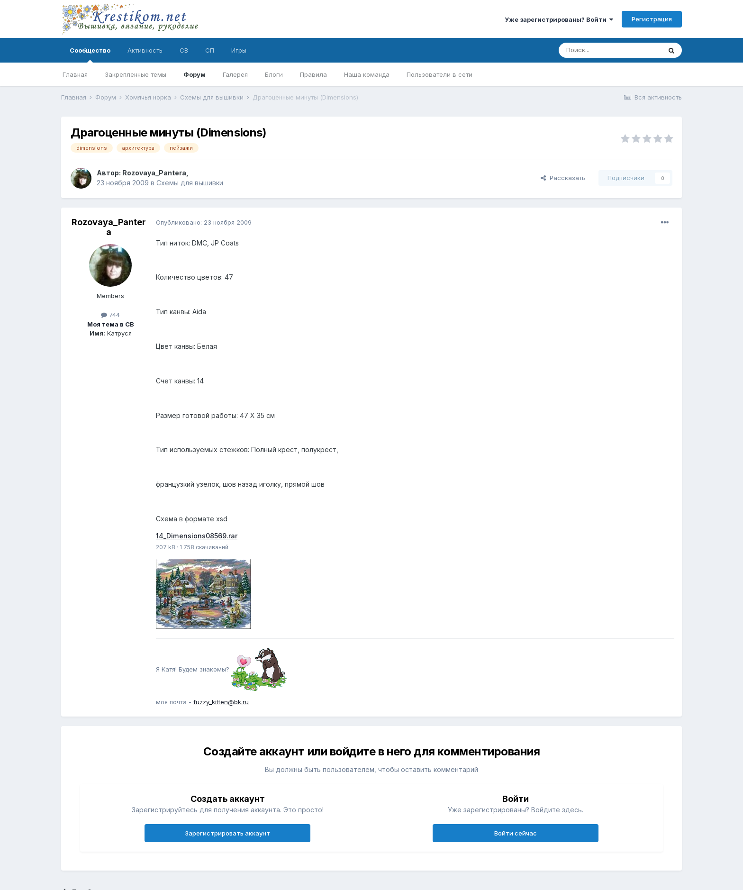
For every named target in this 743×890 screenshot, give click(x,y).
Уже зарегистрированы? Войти (559, 19)
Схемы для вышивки (189, 183)
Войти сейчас (515, 833)
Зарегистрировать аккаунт (227, 833)
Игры (238, 50)
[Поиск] (610, 50)
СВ (184, 50)
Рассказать (563, 178)
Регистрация (652, 19)
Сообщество (90, 54)
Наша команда (367, 74)
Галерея (235, 74)
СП (209, 50)
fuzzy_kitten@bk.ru (221, 702)
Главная (75, 74)
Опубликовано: (204, 222)
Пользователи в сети (439, 74)
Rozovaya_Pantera (154, 173)
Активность (145, 50)
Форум (194, 74)
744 (110, 314)
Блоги (274, 74)
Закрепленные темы (135, 74)
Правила (313, 74)
